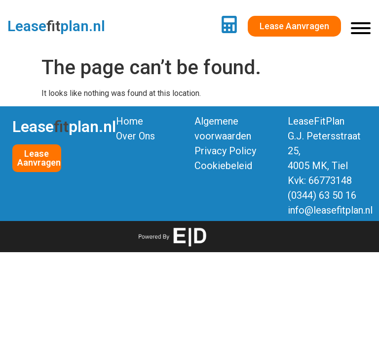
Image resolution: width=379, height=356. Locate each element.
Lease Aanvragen (39, 158)
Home (129, 121)
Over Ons (135, 136)
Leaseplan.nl (56, 26)
